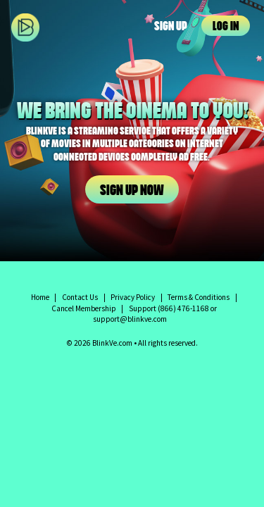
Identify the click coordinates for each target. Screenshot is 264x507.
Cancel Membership (83, 308)
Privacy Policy (133, 297)
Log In (226, 27)
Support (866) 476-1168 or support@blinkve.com (155, 314)
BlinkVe (39, 27)
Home (40, 297)
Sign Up (170, 27)
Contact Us (80, 297)
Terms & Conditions (199, 297)
